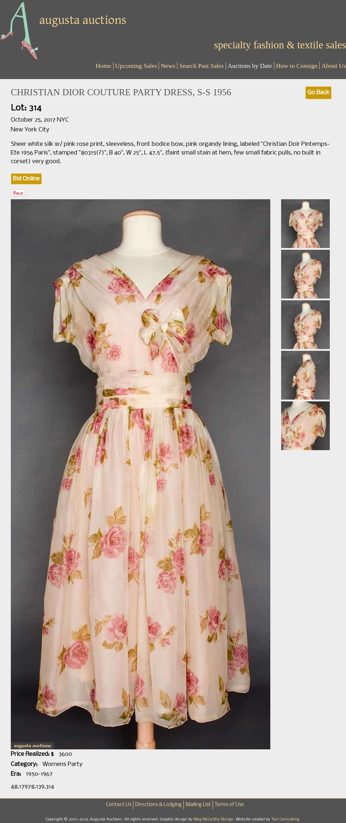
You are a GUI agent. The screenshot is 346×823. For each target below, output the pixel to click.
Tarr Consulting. (285, 819)
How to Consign (297, 65)
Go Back (318, 92)
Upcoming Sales (136, 65)
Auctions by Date (250, 65)
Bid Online (26, 178)
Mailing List (198, 804)
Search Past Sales (201, 65)
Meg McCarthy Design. (215, 819)
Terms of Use (229, 804)
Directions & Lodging (158, 804)
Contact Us (118, 804)
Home (103, 65)
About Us (333, 65)
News (168, 65)
